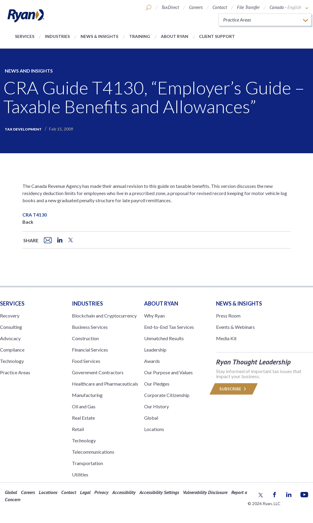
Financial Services (90, 349)
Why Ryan (154, 315)
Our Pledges (156, 384)
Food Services (86, 361)
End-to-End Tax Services (169, 327)
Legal (85, 492)
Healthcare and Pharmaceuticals (105, 384)
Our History (156, 406)
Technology (12, 361)
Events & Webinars (235, 327)
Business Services (90, 327)
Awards (152, 361)
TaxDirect (170, 7)
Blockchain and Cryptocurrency (104, 315)
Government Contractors (98, 372)
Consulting (11, 327)
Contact (219, 7)
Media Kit (226, 338)
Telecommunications (93, 452)
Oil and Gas (83, 406)
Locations (154, 429)
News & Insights (99, 36)
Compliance (12, 349)
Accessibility (123, 492)
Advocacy (10, 338)
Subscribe (233, 389)
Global (151, 418)
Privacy (101, 492)
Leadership (155, 349)
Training (139, 36)
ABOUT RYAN (161, 303)
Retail (78, 429)
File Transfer (248, 7)
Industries (57, 36)
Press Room (228, 315)
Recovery (9, 315)
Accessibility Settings (159, 492)
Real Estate (83, 418)
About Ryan (174, 36)
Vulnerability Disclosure (205, 492)
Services (24, 36)
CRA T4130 (34, 214)
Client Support (217, 36)
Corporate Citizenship (166, 395)
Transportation (87, 463)
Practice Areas (15, 372)
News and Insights (29, 70)
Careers (196, 7)
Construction (85, 338)
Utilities (80, 474)
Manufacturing (87, 395)
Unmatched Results (164, 338)
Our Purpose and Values (168, 372)
